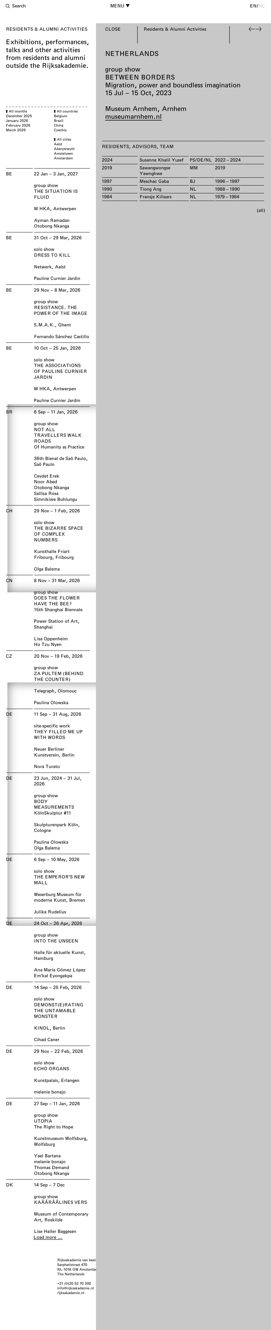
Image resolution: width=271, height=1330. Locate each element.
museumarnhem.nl (133, 116)
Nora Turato (47, 766)
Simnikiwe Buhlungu (55, 499)
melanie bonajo (50, 1091)
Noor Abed (45, 481)
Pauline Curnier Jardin (57, 278)
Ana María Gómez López (60, 969)
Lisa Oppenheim (51, 638)
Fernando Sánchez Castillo (61, 336)
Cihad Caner (46, 1039)
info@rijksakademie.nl (75, 1288)
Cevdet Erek (46, 476)
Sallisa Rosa (46, 493)
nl (261, 5)
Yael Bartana (47, 1155)
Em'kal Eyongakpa (53, 975)
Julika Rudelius (50, 911)
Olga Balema (47, 569)
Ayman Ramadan (52, 220)
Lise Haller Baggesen (55, 1231)
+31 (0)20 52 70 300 (74, 1283)
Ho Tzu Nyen (47, 644)
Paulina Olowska (51, 702)
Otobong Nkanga (51, 226)
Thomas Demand (51, 1167)
